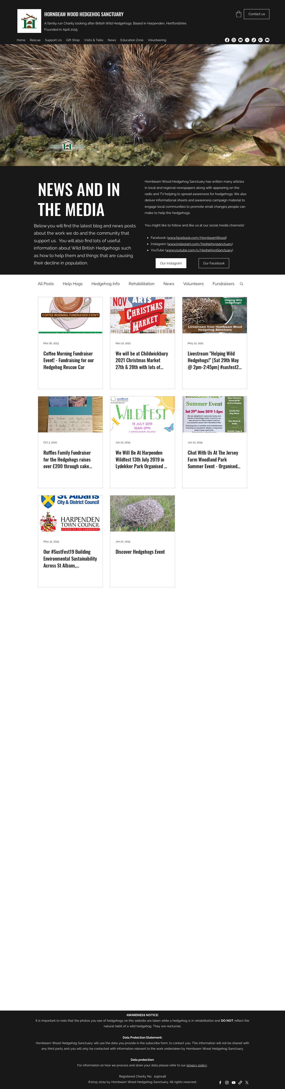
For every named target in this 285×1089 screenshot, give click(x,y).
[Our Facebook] (214, 263)
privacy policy (197, 1065)
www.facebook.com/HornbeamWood (197, 238)
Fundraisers (223, 283)
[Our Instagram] (171, 263)
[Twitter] (247, 40)
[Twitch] (260, 40)
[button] (238, 14)
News (168, 283)
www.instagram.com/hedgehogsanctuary (200, 244)
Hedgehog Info (106, 283)
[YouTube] (240, 40)
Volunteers (193, 283)
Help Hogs (73, 283)
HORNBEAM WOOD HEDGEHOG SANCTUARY (84, 14)
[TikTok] (254, 40)
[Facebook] (227, 40)
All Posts (46, 283)
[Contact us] (256, 14)
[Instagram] (234, 40)
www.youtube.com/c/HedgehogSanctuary (199, 250)
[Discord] (267, 40)
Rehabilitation (142, 283)
